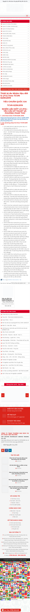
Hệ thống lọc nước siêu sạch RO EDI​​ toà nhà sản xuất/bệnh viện (14, 329)
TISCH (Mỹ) (4, 38)
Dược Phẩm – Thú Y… (7, 320)
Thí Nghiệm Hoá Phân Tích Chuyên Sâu (12, 362)
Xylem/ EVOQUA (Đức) (7, 28)
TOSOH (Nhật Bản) (6, 36)
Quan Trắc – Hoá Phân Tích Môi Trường (12, 365)
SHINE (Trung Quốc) (7, 45)
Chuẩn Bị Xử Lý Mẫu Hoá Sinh (10, 314)
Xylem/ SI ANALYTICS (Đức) (8, 24)
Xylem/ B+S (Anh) (6, 31)
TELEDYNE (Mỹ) (6, 40)
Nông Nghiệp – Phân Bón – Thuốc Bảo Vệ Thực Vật (15, 340)
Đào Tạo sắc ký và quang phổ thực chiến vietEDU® (15, 322)
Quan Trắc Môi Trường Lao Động (10, 343)
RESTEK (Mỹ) (5, 57)
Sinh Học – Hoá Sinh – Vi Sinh (9, 345)
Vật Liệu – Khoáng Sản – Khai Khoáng (12, 354)
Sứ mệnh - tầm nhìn (15, 500)
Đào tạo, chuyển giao (16, 514)
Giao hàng (15, 512)
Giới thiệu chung (16, 498)
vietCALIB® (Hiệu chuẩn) (8, 33)
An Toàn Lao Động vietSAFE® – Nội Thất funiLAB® (15, 370)
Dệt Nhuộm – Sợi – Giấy (8, 368)
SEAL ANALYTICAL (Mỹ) (7, 47)
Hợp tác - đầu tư (15, 502)
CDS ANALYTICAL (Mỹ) (7, 81)
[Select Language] (20, 580)
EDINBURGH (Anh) (6, 76)
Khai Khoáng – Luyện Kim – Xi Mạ (11, 337)
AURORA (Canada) (6, 85)
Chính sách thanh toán (15, 524)
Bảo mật (16, 516)
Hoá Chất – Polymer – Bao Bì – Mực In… (12, 334)
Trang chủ (4, 89)
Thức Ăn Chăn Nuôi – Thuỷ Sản (10, 348)
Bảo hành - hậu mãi (15, 510)
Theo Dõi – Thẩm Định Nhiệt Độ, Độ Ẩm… (13, 317)
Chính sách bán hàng (15, 522)
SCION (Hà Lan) (5, 50)
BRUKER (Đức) (5, 83)
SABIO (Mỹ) (4, 54)
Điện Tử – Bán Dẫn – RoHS (9, 325)
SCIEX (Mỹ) (4, 52)
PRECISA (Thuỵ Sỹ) (6, 62)
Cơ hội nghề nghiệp (15, 504)
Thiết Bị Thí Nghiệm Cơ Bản (9, 359)
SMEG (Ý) (4, 43)
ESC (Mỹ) (4, 73)
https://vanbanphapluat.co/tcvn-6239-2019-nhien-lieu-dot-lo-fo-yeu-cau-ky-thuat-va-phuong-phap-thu (14, 119)
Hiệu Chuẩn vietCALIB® (8, 332)
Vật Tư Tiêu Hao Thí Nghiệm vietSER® (12, 373)
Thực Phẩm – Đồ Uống (8, 351)
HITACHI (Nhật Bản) (7, 69)
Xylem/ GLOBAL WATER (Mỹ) (9, 26)
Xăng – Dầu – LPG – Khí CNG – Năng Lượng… (13, 357)
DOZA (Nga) (5, 78)
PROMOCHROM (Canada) (8, 59)
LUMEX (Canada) (6, 66)
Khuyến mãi (15, 528)
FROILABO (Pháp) (6, 71)
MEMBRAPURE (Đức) (7, 64)
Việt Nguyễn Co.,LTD (10, 445)
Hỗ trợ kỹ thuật (15, 526)
